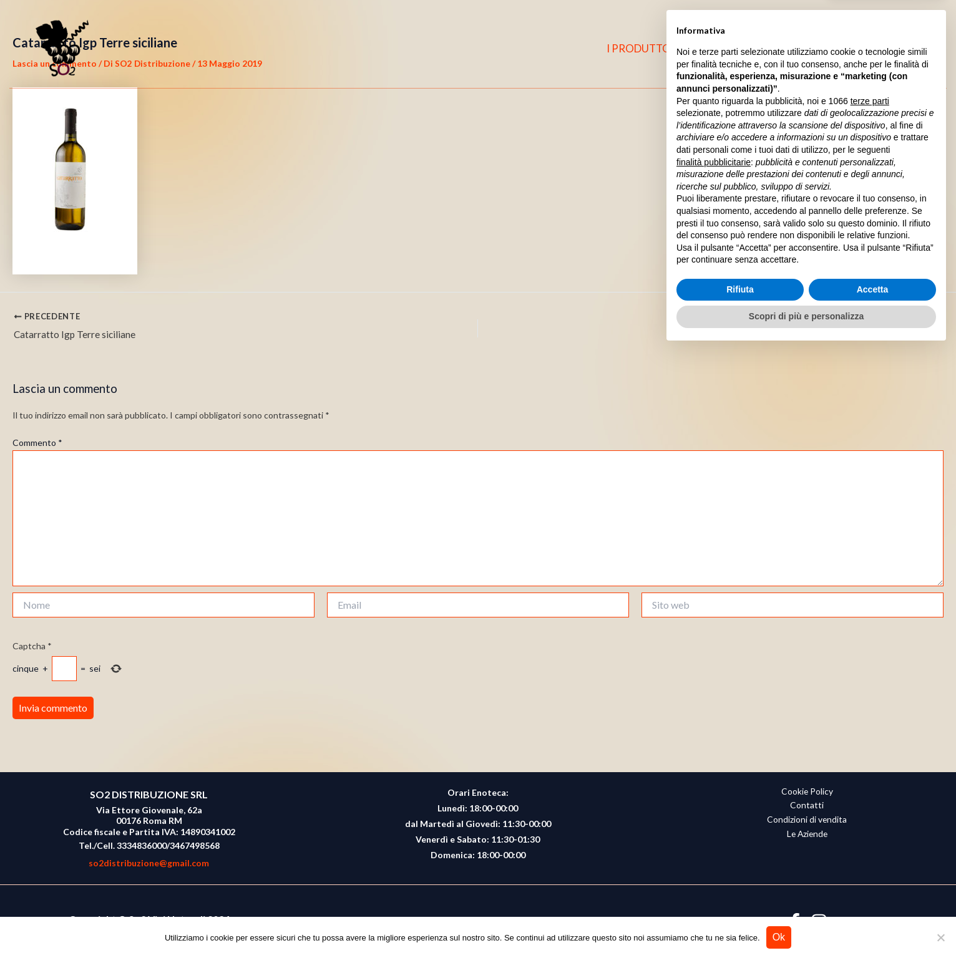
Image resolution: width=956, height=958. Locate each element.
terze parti (870, 709)
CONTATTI (809, 48)
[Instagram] (892, 48)
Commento (37, 443)
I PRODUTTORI (650, 48)
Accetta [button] (873, 897)
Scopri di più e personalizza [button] (806, 924)
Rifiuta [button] (740, 897)
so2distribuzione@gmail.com (149, 863)
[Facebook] (868, 48)
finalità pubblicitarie (713, 769)
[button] (919, 49)
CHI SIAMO (735, 48)
